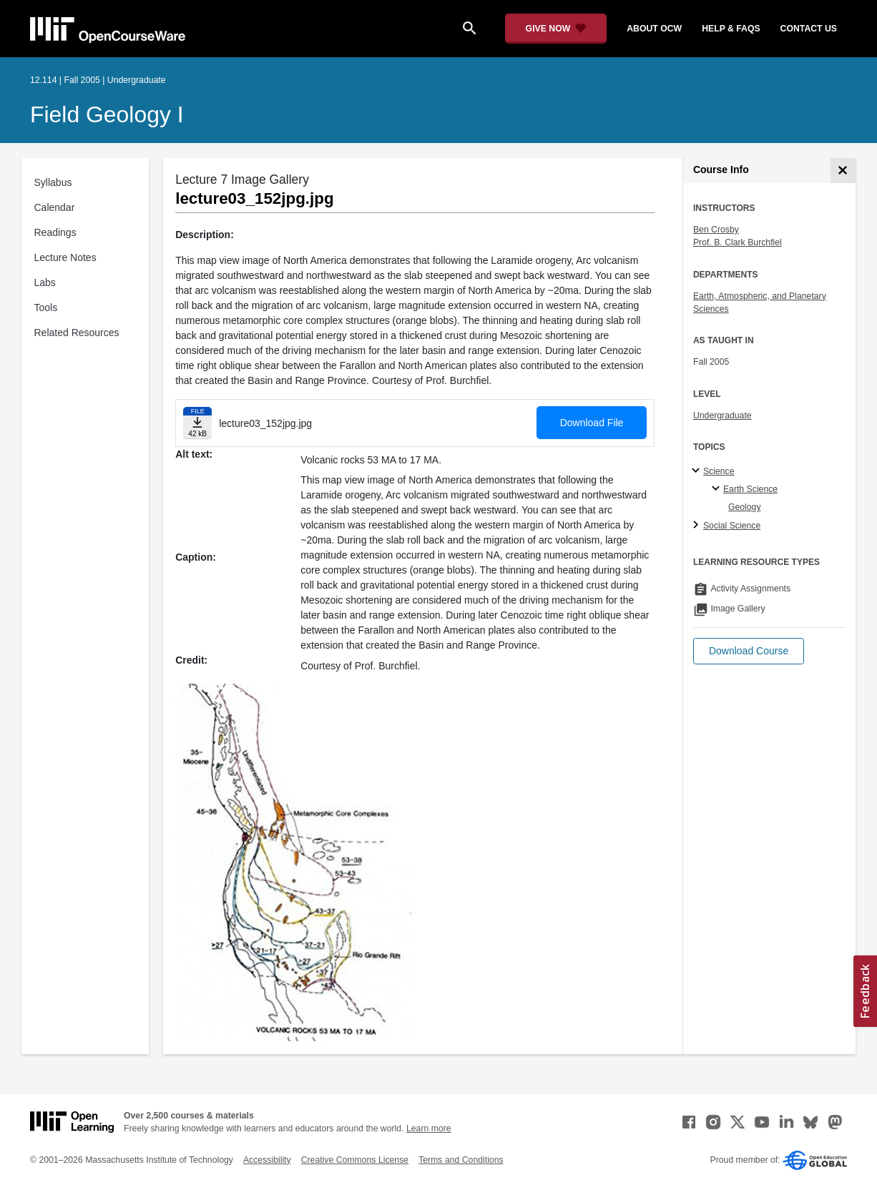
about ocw (654, 29)
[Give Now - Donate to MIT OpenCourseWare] (556, 29)
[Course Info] (843, 170)
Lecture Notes (65, 257)
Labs (45, 282)
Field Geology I (107, 114)
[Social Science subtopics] (697, 525)
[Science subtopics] (697, 471)
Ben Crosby (716, 230)
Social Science (731, 526)
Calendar (54, 207)
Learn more (428, 1128)
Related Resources (76, 332)
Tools (46, 307)
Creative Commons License (354, 1160)
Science (719, 471)
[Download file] (197, 423)
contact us (808, 29)
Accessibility (267, 1160)
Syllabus (53, 182)
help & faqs (731, 29)
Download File (592, 422)
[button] (748, 651)
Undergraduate (722, 415)
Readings (55, 232)
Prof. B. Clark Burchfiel (737, 242)
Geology (744, 507)
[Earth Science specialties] (717, 489)
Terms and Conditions (460, 1160)
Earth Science (750, 489)
